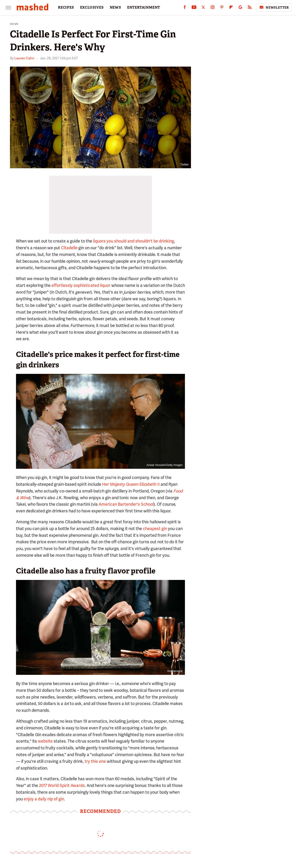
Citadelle (69, 247)
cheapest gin (155, 528)
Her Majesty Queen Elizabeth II (131, 484)
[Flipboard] (231, 8)
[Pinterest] (222, 8)
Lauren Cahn (24, 58)
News (14, 24)
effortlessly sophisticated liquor (81, 285)
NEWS (115, 7)
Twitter (185, 164)
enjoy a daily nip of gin (44, 799)
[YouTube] (194, 8)
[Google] (240, 8)
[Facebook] (184, 8)
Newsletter (274, 7)
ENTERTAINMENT (143, 7)
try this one (95, 761)
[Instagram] (212, 8)
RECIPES (66, 7)
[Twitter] (203, 8)
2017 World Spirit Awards (62, 785)
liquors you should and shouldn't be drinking (133, 241)
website (45, 741)
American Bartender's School (126, 504)
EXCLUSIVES (92, 7)
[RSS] (249, 8)
